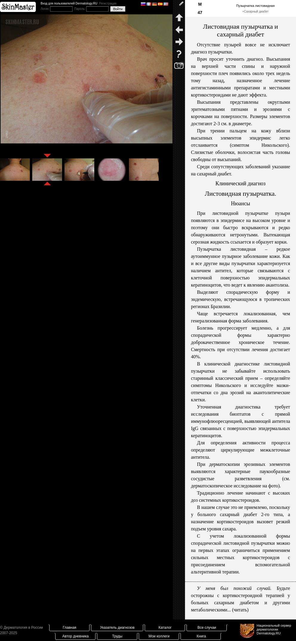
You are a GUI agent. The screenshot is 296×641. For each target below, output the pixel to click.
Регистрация (107, 3)
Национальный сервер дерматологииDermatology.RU (274, 629)
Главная (69, 627)
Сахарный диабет (256, 11)
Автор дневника (75, 636)
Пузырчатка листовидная (255, 5)
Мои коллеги (159, 636)
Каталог (165, 627)
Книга (201, 636)
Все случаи (207, 627)
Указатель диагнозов (117, 627)
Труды (117, 636)
